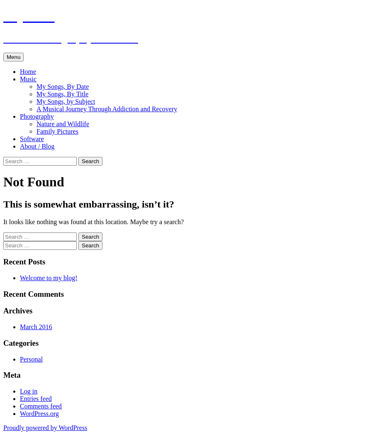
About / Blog (37, 146)
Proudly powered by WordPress (45, 427)
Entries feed (36, 398)
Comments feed (41, 406)
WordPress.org (39, 413)
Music (28, 79)
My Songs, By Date (62, 86)
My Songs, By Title (62, 94)
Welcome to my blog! (49, 277)
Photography (37, 116)
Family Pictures (57, 131)
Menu (13, 57)
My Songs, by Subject (65, 101)
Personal (31, 359)
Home (28, 71)
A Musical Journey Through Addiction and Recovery (106, 108)
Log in (28, 391)
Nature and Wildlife (62, 123)
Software (32, 138)
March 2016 (36, 326)
